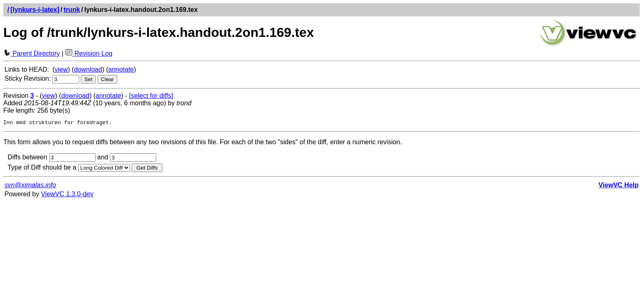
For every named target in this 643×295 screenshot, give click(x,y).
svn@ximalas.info (30, 186)
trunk (72, 9)
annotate (121, 69)
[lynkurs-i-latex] (34, 9)
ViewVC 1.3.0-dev (67, 195)
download (88, 69)
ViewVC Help (618, 186)
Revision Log (88, 53)
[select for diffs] (151, 95)
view (61, 69)
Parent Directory (31, 53)
